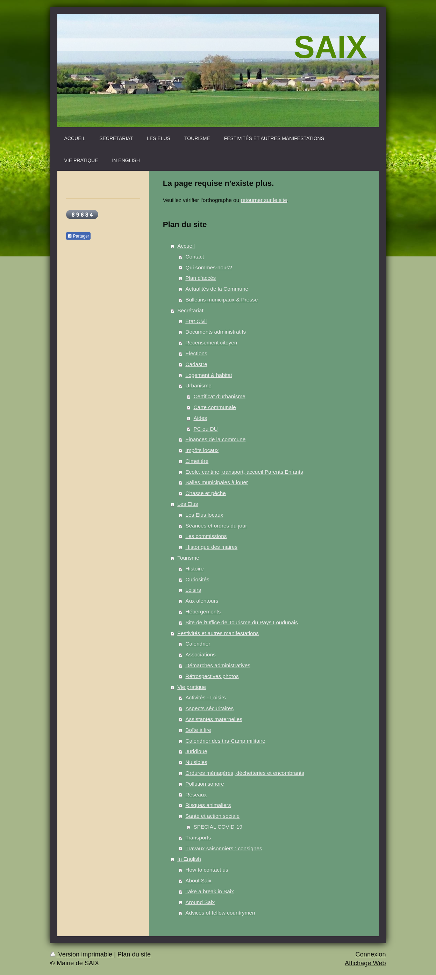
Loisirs (193, 590)
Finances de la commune (215, 439)
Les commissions (206, 536)
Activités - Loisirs (205, 697)
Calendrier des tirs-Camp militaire (225, 741)
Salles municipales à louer (216, 482)
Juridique (196, 751)
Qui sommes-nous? (208, 267)
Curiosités (197, 579)
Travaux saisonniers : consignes (223, 848)
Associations (200, 654)
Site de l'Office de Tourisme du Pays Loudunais (241, 622)
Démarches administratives (217, 665)
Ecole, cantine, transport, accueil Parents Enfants (244, 472)
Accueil (186, 246)
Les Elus (187, 504)
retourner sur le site (264, 200)
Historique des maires (211, 547)
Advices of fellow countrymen (220, 913)
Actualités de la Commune (216, 289)
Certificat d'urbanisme (219, 396)
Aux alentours (201, 601)
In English (189, 859)
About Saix (198, 880)
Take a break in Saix (209, 891)
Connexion (371, 954)
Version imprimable (82, 954)
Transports (198, 838)
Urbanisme (198, 385)
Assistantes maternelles (213, 719)
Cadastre (196, 364)
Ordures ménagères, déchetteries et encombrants (244, 773)
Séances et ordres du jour (216, 526)
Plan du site (134, 954)
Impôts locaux (202, 450)
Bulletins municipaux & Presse (221, 300)
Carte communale (214, 407)
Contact (194, 257)
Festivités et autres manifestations (218, 633)
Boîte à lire (198, 730)
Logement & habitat (208, 375)
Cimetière (196, 461)
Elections (196, 353)
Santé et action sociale (212, 816)
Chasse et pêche (205, 493)
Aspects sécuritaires (209, 708)
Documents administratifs (215, 332)
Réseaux (196, 795)
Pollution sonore (204, 784)
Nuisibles (196, 762)
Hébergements (203, 611)
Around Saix (200, 902)
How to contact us (206, 870)
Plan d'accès (200, 278)
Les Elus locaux (204, 515)
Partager (78, 236)
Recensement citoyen (211, 342)
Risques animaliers (208, 805)
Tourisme (188, 558)
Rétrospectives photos (211, 676)
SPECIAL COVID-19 (217, 827)
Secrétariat (190, 310)
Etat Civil (196, 321)
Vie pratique (191, 687)
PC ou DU (205, 429)
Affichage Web (365, 963)
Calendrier (197, 644)
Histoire (194, 569)
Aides (200, 418)
